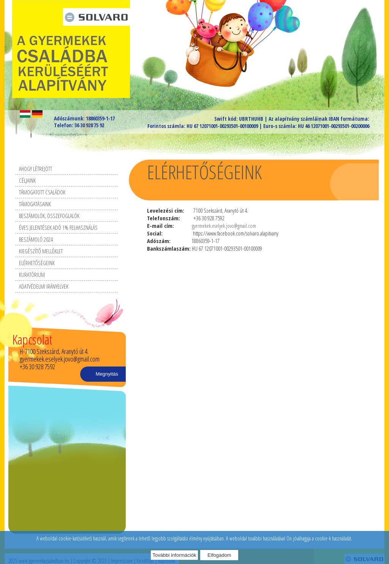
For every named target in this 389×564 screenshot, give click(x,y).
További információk (174, 555)
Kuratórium (32, 274)
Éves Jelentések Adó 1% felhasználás (58, 227)
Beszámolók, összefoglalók (49, 216)
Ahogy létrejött (35, 168)
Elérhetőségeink (37, 263)
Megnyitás (107, 374)
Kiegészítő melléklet (41, 251)
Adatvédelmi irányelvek (43, 286)
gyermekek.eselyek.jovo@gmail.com (224, 225)
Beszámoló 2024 (36, 239)
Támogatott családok (42, 192)
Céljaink (27, 180)
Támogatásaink (35, 204)
